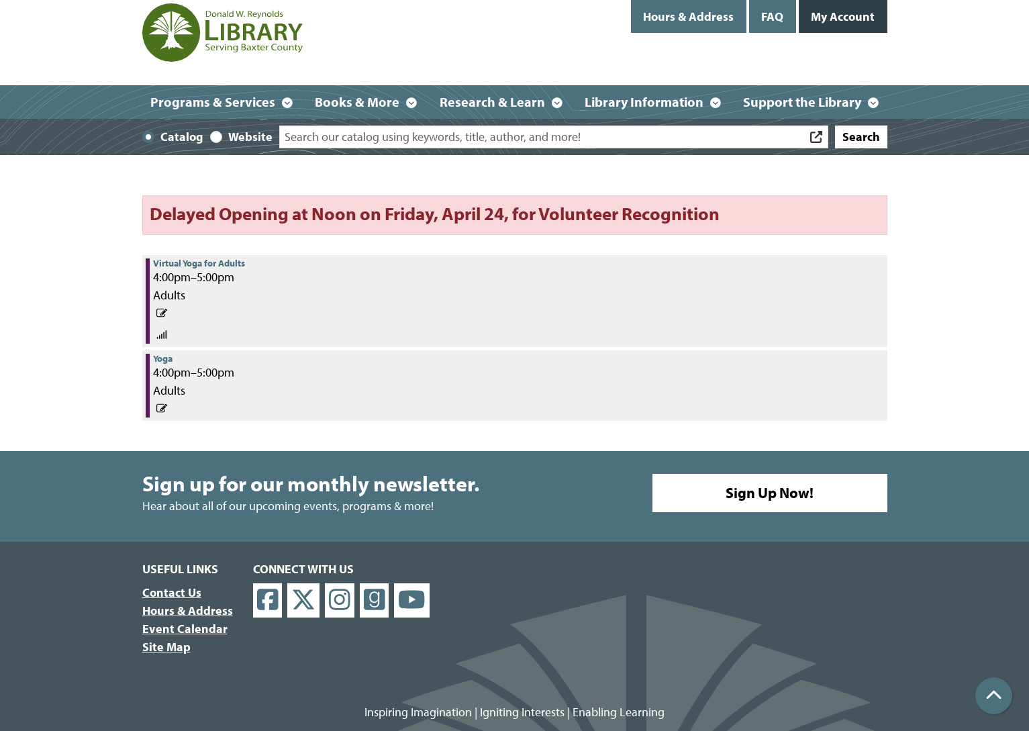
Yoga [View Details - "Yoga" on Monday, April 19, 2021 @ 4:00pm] (163, 358)
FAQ (772, 16)
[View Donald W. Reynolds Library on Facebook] (268, 600)
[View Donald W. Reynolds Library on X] (303, 600)
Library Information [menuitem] (644, 101)
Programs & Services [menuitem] (212, 101)
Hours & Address (688, 16)
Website (250, 136)
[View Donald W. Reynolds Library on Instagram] (339, 600)
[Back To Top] (993, 695)
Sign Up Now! (770, 492)
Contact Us (171, 592)
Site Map (166, 646)
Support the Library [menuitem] (802, 101)
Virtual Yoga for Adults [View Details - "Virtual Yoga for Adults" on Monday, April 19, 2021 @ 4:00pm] (199, 263)
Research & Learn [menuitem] (492, 101)
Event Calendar (185, 628)
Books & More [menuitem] (357, 101)
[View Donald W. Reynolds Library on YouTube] (412, 600)
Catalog (181, 136)
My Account (843, 16)
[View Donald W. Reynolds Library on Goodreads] (374, 600)
